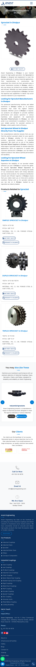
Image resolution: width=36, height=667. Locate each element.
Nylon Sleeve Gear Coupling (10, 578)
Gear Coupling (6, 565)
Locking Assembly (7, 604)
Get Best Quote (17, 69)
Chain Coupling (6, 575)
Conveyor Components (9, 555)
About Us (4, 638)
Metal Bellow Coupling (8, 602)
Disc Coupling (6, 596)
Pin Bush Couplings (7, 570)
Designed (12, 663)
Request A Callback (11, 242)
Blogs (2, 647)
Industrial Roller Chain (8, 550)
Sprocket (4, 547)
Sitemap (3, 652)
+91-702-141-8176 (17, 474)
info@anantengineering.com (17, 489)
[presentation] (2, 402)
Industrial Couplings (8, 542)
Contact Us (4, 649)
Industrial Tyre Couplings (9, 573)
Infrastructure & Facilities (9, 641)
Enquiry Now (21, 416)
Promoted (20, 663)
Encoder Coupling (7, 591)
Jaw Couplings (6, 567)
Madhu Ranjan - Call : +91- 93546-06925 (17, 665)
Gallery (3, 644)
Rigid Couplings (6, 583)
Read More (11, 416)
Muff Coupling (6, 588)
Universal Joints (6, 599)
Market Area (5, 655)
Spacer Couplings (7, 594)
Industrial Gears (6, 545)
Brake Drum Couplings (8, 586)
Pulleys (4, 553)
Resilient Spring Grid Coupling (11, 580)
